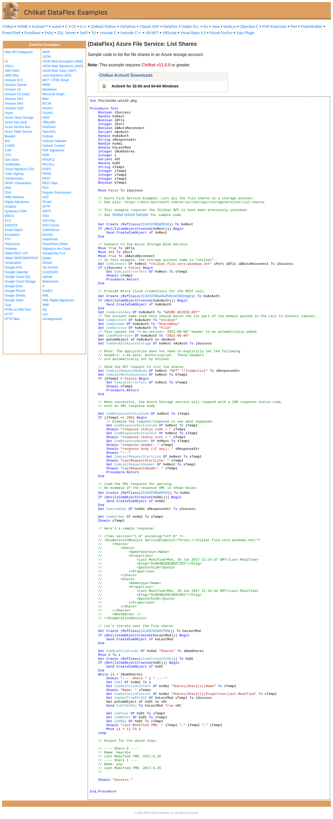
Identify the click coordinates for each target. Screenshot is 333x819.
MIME (46, 85)
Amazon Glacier (16, 85)
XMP (45, 305)
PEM (45, 155)
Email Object (13, 230)
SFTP (46, 206)
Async (9, 113)
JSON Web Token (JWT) (59, 71)
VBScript (169, 33)
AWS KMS (12, 71)
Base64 (10, 136)
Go (205, 26)
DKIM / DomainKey (18, 183)
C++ (83, 26)
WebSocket (50, 281)
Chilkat (7, 26)
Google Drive (14, 286)
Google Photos (15, 291)
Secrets (47, 234)
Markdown (49, 89)
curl (44, 314)
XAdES (47, 291)
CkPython (128, 26)
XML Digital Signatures (58, 300)
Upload (47, 277)
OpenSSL (49, 131)
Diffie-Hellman (14, 197)
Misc (45, 99)
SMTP (46, 211)
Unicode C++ (131, 33)
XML (45, 295)
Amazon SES (14, 99)
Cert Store (12, 160)
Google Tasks (14, 300)
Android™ (40, 26)
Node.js (229, 26)
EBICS (9, 216)
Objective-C (248, 26)
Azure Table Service (19, 131)
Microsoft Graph (53, 94)
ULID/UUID (50, 272)
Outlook (47, 136)
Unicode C (107, 33)
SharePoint (50, 239)
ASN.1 (9, 66)
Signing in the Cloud (56, 249)
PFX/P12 (48, 160)
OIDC (46, 117)
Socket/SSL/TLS (53, 253)
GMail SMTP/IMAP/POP (21, 258)
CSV (8, 155)
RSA (45, 188)
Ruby (49, 33)
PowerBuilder (311, 26)
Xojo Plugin (245, 33)
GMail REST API (16, 253)
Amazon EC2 (14, 80)
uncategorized (52, 319)
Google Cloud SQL (18, 277)
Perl (294, 26)
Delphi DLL (190, 26)
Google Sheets (15, 295)
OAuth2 (47, 113)
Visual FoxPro (221, 33)
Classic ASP (149, 26)
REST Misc (50, 183)
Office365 (49, 122)
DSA (8, 192)
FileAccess (12, 244)
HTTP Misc (12, 319)
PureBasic (32, 33)
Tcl (93, 33)
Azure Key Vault (16, 122)
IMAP (46, 52)
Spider (47, 258)
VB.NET (152, 33)
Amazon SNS (14, 103)
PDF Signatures (53, 150)
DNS (8, 188)
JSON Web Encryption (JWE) (62, 61)
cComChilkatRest (155, 224)
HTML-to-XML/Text (18, 309)
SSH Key (48, 220)
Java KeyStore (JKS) (56, 75)
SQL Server (66, 33)
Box (7, 141)
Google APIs (13, 267)
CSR (8, 150)
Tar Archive (50, 267)
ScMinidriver (51, 230)
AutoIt (56, 26)
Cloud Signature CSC (20, 169)
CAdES (10, 146)
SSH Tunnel (50, 225)
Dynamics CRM (15, 211)
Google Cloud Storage (20, 281)
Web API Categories (19, 52)
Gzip (8, 305)
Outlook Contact (53, 146)
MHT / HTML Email (55, 80)
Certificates (12, 164)
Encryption (12, 234)
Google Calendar (16, 272)
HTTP (9, 314)
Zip (44, 309)
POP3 (46, 169)
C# (73, 26)
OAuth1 (47, 108)
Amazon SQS (14, 108)
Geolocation (13, 263)
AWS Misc (12, 75)
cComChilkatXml (154, 492)
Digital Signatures (17, 202)
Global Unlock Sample (130, 215)
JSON (46, 57)
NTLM (46, 103)
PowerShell (11, 33)
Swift (83, 33)
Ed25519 (11, 225)
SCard (46, 202)
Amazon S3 (13, 89)
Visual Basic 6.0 (193, 33)
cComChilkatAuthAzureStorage (166, 296)
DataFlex (170, 26)
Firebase (11, 249)
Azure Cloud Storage (19, 117)
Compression (14, 178)
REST (46, 178)
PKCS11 (48, 164)
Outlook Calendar (54, 141)
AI (6, 61)
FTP (8, 239)
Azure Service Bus (17, 127)
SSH (45, 216)
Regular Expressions (56, 192)
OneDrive (49, 127)
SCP (45, 197)
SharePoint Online (55, 244)
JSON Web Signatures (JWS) (62, 66)
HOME (22, 26)
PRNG (47, 174)
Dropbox (10, 206)
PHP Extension (274, 26)
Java (216, 26)
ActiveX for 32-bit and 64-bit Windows (145, 86)
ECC (8, 220)
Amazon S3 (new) (17, 94)
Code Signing (14, 174)
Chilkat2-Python (103, 26)
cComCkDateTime (155, 631)
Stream (47, 263)
